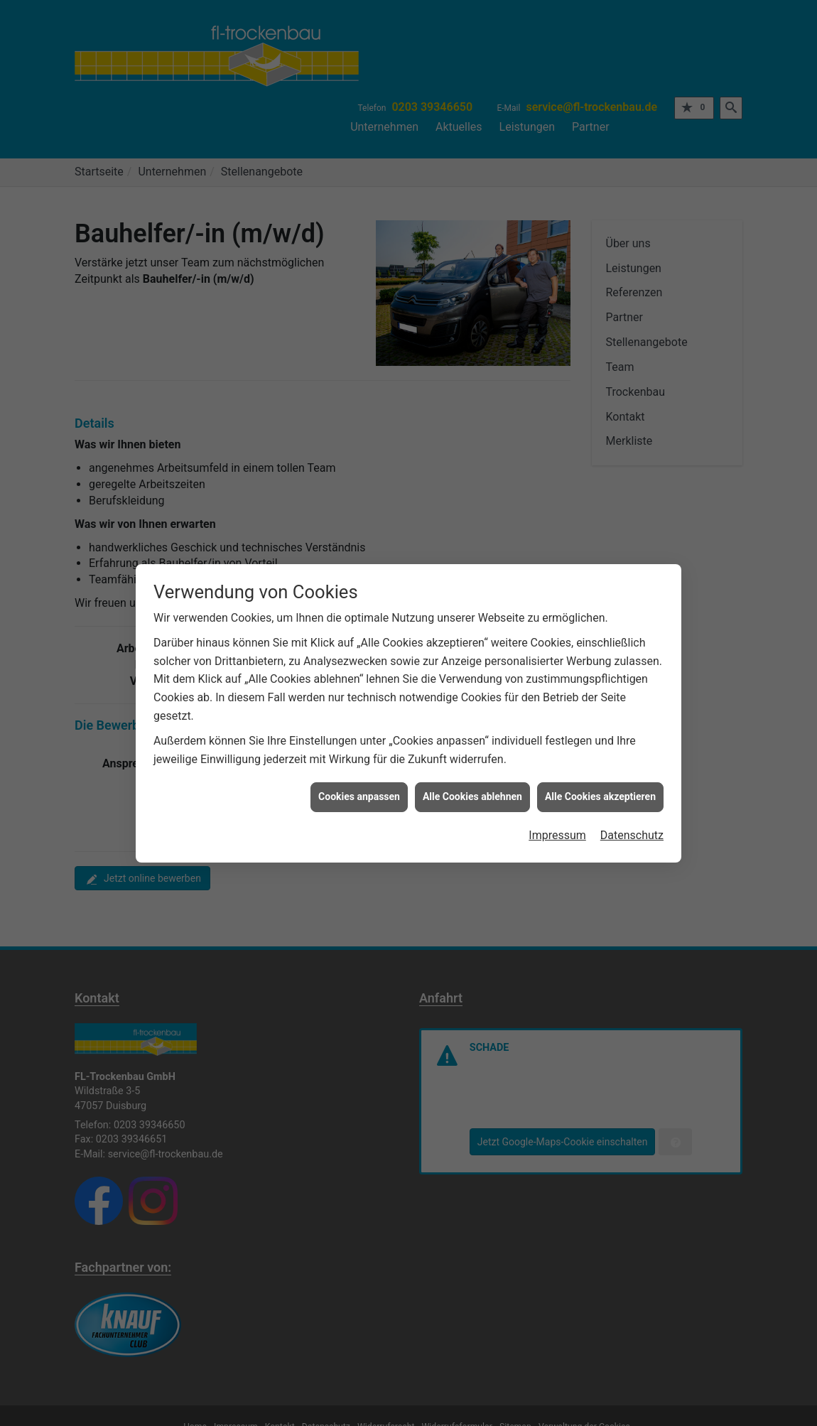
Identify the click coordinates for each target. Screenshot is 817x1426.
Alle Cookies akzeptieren (600, 784)
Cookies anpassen (359, 784)
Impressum (557, 823)
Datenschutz (632, 823)
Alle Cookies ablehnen (472, 784)
